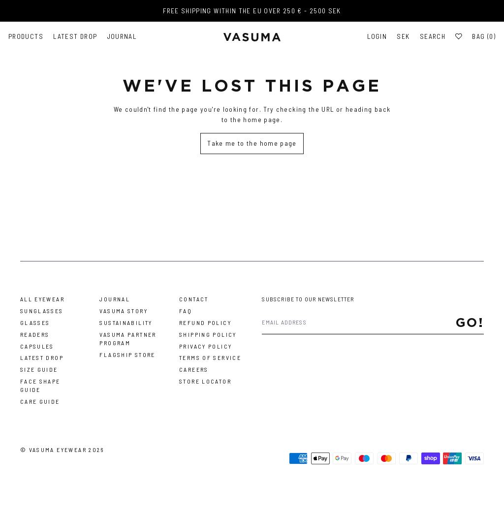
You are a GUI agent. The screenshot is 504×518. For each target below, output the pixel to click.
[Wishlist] (458, 36)
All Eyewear (42, 298)
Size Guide (39, 369)
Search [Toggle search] (432, 36)
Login (377, 36)
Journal (122, 36)
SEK (403, 36)
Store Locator (205, 381)
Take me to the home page (252, 143)
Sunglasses (41, 310)
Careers (194, 369)
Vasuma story (123, 310)
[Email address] (358, 322)
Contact (194, 298)
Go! (470, 322)
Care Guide (40, 401)
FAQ (185, 310)
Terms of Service (210, 357)
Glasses (35, 322)
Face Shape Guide (40, 385)
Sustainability (125, 322)
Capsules (37, 346)
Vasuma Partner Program (127, 338)
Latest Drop (75, 36)
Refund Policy (205, 322)
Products (25, 36)
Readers (35, 334)
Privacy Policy (205, 346)
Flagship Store (127, 354)
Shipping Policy (208, 334)
